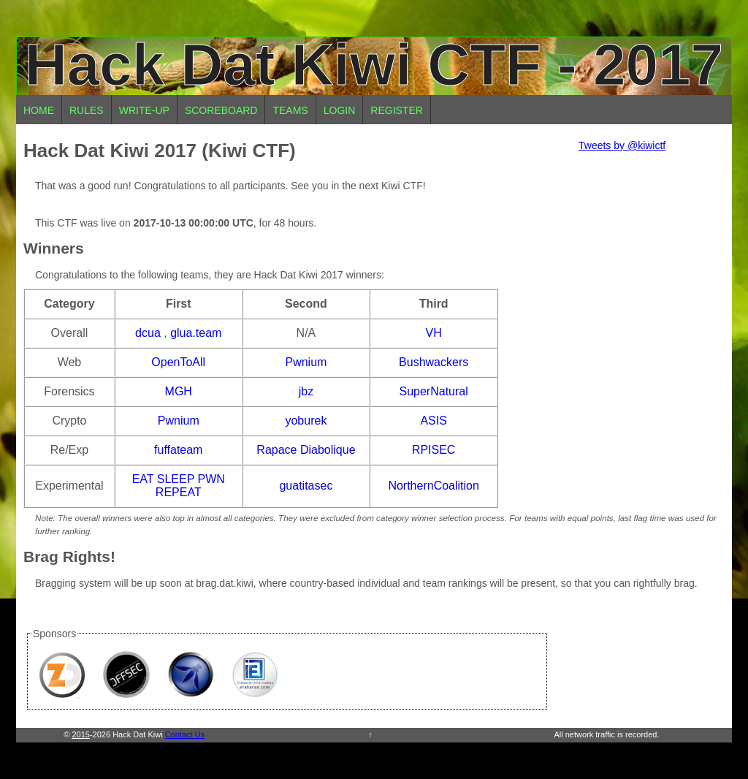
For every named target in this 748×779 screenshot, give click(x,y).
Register (396, 110)
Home (38, 110)
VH (434, 333)
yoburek (306, 420)
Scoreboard (221, 110)
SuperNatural (434, 391)
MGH (178, 391)
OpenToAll (178, 362)
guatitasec (305, 485)
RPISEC (434, 450)
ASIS (433, 420)
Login (340, 110)
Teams (290, 110)
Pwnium (306, 362)
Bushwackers (433, 362)
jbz (306, 391)
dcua (148, 333)
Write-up (144, 110)
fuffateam (178, 450)
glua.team (195, 333)
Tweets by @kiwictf (622, 145)
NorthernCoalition (433, 485)
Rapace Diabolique (305, 450)
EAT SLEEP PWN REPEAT (178, 485)
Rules (86, 110)
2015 (80, 734)
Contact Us (185, 734)
